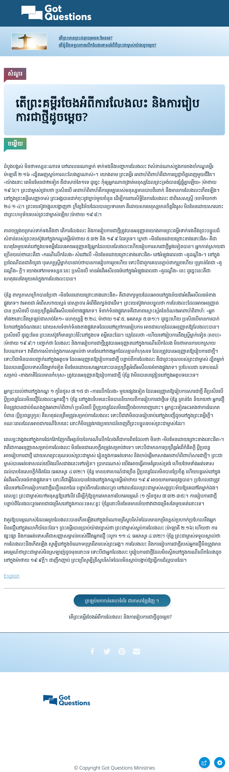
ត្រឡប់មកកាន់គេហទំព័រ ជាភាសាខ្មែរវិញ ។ (122, 600)
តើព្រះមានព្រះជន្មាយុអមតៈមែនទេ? (85, 38)
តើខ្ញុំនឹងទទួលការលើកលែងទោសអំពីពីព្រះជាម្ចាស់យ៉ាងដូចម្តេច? (107, 45)
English (11, 576)
